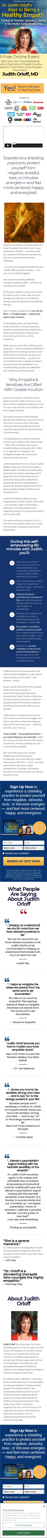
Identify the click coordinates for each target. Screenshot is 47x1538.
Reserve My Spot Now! (23, 861)
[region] (23, 1520)
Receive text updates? (17, 853)
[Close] (44, 1506)
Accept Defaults (23, 1533)
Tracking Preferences (23, 1525)
